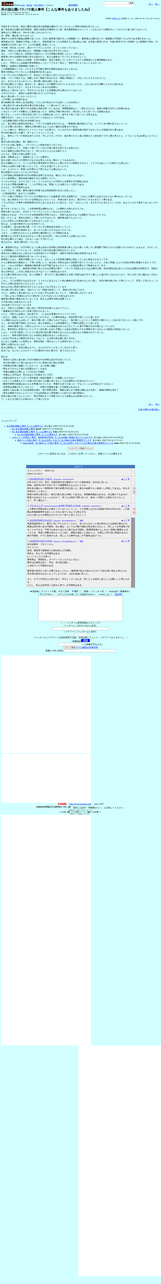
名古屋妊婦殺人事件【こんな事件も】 (25, 426)
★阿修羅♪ (73, 5)
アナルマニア (44, 505)
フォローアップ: (9, 421)
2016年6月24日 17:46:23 (41, 479)
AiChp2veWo (57, 479)
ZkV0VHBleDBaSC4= (68, 520)
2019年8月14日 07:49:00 (41, 541)
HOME (22, 5)
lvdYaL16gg (57, 520)
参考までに (116, 18)
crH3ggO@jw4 (67, 479)
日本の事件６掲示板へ (149, 409)
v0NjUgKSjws (95, 506)
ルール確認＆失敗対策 (87, 652)
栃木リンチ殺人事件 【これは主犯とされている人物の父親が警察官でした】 (54, 440)
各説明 (118, 594)
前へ (157, 4)
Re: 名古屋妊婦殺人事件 (23, 429)
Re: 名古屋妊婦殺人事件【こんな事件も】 (32, 432)
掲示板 (29, 5)
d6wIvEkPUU (86, 506)
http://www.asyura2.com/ (80, 809)
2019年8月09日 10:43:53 (41, 520)
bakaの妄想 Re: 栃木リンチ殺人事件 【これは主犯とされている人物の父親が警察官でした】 (68, 443)
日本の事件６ (39, 5)
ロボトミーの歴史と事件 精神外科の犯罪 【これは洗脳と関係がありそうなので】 (52, 437)
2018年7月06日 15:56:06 (69, 505)
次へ (151, 4)
